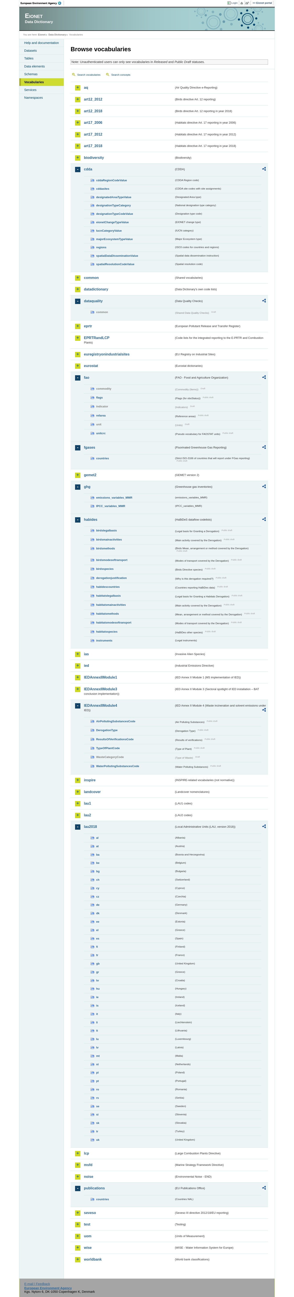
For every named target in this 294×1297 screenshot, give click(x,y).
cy (97, 888)
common (91, 278)
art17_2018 (93, 146)
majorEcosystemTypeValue (114, 239)
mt (98, 1056)
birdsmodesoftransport (111, 560)
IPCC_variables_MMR (110, 506)
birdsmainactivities (109, 539)
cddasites (102, 188)
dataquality (93, 301)
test (87, 1224)
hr (97, 980)
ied (86, 665)
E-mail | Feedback (37, 1284)
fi (97, 946)
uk (97, 1139)
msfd (88, 1165)
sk (97, 1123)
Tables (29, 58)
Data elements (34, 66)
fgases (89, 447)
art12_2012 (93, 99)
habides (90, 519)
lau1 (87, 803)
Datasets (30, 50)
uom (87, 1236)
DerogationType (106, 730)
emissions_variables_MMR (114, 497)
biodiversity (94, 158)
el (97, 930)
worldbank (93, 1259)
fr (97, 955)
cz (97, 896)
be (97, 863)
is (97, 1005)
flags (99, 397)
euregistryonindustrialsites (106, 354)
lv (97, 1047)
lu (97, 1039)
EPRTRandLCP (96, 338)
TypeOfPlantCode (108, 748)
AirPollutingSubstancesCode (115, 721)
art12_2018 (93, 111)
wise (88, 1248)
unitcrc (101, 433)
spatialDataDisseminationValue (117, 255)
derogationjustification (111, 578)
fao (86, 377)
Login (234, 3)
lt (97, 1030)
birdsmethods (105, 548)
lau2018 (90, 827)
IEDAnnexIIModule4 (100, 705)
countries (102, 458)
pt (97, 1081)
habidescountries (108, 586)
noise (88, 1177)
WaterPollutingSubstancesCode (117, 766)
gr (97, 972)
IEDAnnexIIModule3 (100, 689)
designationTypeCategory (113, 205)
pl (97, 1072)
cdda (88, 169)
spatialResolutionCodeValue (115, 264)
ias (86, 654)
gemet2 (90, 475)
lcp (86, 1153)
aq (86, 87)
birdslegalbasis (106, 530)
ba (97, 854)
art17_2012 (93, 134)
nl (97, 1064)
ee (97, 921)
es (97, 938)
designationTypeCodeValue (114, 213)
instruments (104, 640)
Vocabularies (34, 82)
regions (101, 247)
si (97, 1114)
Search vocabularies (88, 74)
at (97, 846)
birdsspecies (104, 569)
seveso (90, 1213)
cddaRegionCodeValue (111, 180)
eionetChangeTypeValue (112, 222)
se (97, 1106)
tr (97, 1131)
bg (98, 871)
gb (98, 963)
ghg (87, 487)
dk (97, 913)
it (97, 1014)
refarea (101, 415)
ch (97, 879)
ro (97, 1089)
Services (30, 90)
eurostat (91, 366)
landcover (92, 792)
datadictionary (96, 289)
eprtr (88, 326)
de (97, 904)
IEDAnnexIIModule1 (100, 677)
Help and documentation (41, 43)
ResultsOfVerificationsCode (115, 739)
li (97, 1022)
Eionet (41, 34)
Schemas (31, 74)
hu (98, 988)
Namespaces (33, 97)
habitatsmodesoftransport (113, 622)
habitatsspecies (106, 631)
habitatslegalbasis (108, 595)
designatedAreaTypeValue (113, 197)
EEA (42, 3)
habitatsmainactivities (111, 604)
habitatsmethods (107, 613)
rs (97, 1098)
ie (97, 997)
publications (94, 1188)
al (97, 837)
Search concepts (120, 74)
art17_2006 (93, 122)
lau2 (87, 815)
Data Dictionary (57, 34)
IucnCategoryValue (109, 230)
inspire (89, 780)
